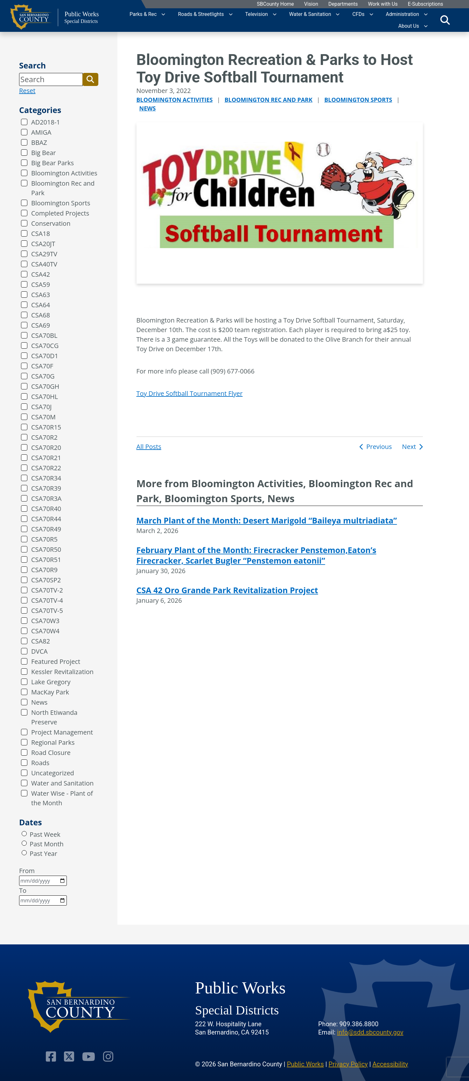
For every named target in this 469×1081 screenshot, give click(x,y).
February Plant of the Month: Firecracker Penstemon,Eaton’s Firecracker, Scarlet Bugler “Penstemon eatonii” (256, 555)
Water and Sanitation (62, 783)
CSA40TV (44, 264)
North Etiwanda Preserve (54, 717)
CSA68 (40, 315)
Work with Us (382, 4)
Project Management (62, 732)
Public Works (305, 1063)
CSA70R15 (46, 427)
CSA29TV (44, 254)
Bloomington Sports (60, 203)
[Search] (51, 79)
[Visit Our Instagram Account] (108, 1056)
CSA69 (40, 325)
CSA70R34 (46, 478)
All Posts (148, 446)
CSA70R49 (46, 529)
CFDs (358, 14)
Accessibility (390, 1063)
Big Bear (43, 152)
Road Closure (51, 752)
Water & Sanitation (310, 14)
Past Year (43, 853)
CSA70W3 (45, 620)
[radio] (24, 833)
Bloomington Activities (64, 173)
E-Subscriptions (425, 4)
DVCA (39, 651)
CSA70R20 (46, 447)
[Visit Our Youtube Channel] (88, 1056)
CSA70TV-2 (47, 590)
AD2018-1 (45, 122)
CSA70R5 (44, 539)
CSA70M (43, 417)
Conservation (50, 223)
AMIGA (41, 132)
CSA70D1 (44, 356)
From (43, 876)
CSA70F (42, 366)
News (39, 702)
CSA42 (40, 274)
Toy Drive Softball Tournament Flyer (189, 393)
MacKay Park (50, 692)
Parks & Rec (143, 14)
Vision (311, 4)
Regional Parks (53, 742)
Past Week (45, 834)
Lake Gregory (51, 682)
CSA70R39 (46, 488)
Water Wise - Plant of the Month (62, 798)
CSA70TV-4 (47, 600)
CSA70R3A (46, 498)
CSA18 (40, 233)
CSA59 (40, 284)
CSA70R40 (46, 508)
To (43, 896)
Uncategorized (52, 773)
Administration (402, 14)
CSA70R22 (46, 468)
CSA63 (40, 294)
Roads (40, 762)
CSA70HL (44, 396)
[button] (90, 79)
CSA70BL (44, 335)
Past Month (47, 844)
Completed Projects (60, 213)
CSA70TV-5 (47, 610)
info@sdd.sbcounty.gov (370, 1031)
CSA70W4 (45, 631)
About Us (408, 26)
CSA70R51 (46, 559)
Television (256, 14)
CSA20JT (43, 243)
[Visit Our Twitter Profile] (69, 1056)
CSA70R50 (46, 549)
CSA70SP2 (46, 580)
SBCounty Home (275, 4)
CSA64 (40, 305)
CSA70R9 (44, 569)
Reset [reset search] (27, 90)
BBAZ (39, 142)
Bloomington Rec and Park (62, 188)
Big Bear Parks (52, 163)
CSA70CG (45, 345)
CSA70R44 (46, 519)
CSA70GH (45, 386)
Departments (343, 4)
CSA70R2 (44, 437)
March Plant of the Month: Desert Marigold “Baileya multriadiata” (266, 520)
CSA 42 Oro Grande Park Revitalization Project (227, 590)
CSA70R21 (46, 457)
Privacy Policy (348, 1063)
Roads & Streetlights (201, 14)
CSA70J (41, 406)
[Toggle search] (445, 20)
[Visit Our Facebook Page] (51, 1056)
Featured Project (55, 661)
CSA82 (40, 641)
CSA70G (43, 376)
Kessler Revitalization (62, 671)
